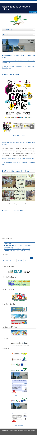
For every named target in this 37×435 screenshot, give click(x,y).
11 (10, 260)
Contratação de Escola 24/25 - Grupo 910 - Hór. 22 (17, 250)
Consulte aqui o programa (18, 135)
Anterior (10, 258)
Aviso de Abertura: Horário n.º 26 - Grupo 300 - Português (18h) (18, 158)
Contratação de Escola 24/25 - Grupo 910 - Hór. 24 (17, 249)
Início (4, 258)
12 (14, 260)
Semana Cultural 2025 (10, 75)
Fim (26, 260)
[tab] (34, 29)
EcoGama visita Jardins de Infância (15, 171)
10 (6, 260)
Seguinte (20, 260)
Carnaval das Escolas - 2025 (13, 211)
